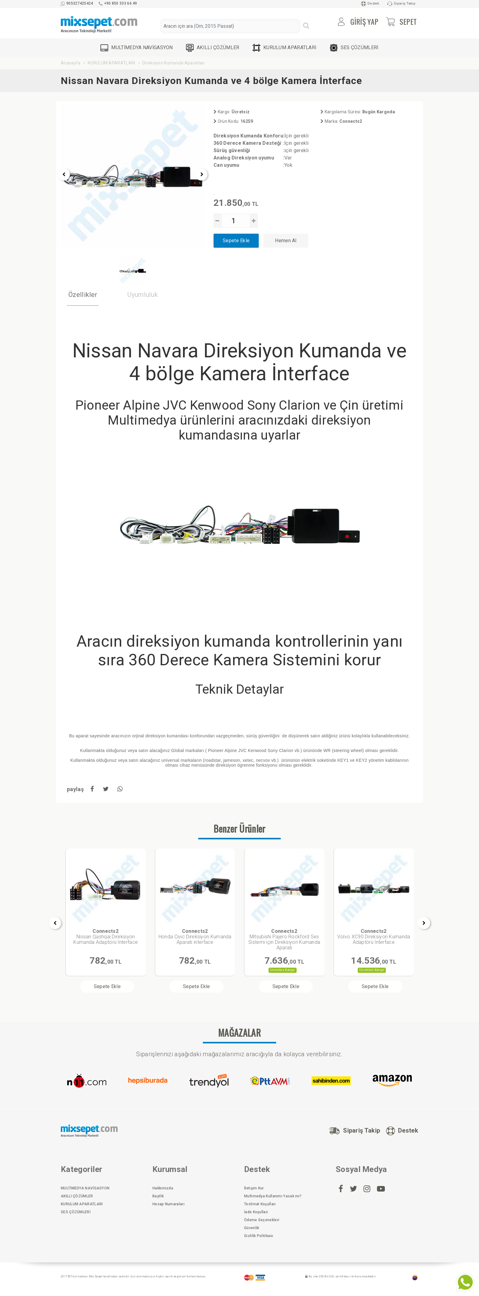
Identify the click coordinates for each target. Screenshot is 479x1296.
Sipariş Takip (401, 3)
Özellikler (83, 295)
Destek (370, 3)
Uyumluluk (143, 295)
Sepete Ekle (236, 240)
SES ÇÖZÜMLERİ (354, 48)
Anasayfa (70, 62)
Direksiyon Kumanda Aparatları (173, 62)
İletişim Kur (254, 1188)
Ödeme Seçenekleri (261, 1220)
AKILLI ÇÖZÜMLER (213, 48)
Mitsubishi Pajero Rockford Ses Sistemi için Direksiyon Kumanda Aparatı (284, 939)
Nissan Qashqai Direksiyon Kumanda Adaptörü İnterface (105, 936)
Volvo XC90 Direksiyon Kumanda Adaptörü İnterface (373, 936)
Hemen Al (285, 240)
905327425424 (77, 3)
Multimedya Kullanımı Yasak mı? (273, 1196)
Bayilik (158, 1196)
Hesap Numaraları (168, 1204)
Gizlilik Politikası (258, 1236)
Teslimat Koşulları (260, 1204)
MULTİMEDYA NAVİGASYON (137, 48)
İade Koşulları (256, 1212)
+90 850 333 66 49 (118, 3)
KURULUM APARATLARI (284, 48)
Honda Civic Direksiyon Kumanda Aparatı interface (195, 936)
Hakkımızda (162, 1188)
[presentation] (64, 174)
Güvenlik (251, 1228)
